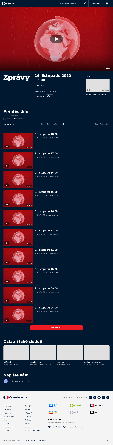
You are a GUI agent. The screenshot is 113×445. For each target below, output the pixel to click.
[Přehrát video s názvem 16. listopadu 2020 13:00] (56, 39)
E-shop (27, 427)
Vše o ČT (28, 406)
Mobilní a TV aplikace (32, 430)
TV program (7, 406)
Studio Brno (7, 413)
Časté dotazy (8, 427)
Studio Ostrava (8, 416)
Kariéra (6, 423)
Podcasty (28, 420)
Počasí (27, 423)
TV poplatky (29, 413)
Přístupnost (42, 440)
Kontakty (7, 430)
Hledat (84, 4)
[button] (56, 39)
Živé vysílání (7, 409)
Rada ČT (6, 420)
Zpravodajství (40, 96)
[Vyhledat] (63, 123)
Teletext (28, 416)
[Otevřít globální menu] (108, 3)
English (19, 440)
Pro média (28, 409)
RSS (108, 440)
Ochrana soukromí (30, 440)
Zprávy (49, 96)
